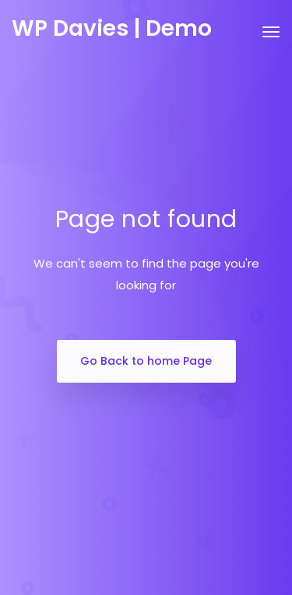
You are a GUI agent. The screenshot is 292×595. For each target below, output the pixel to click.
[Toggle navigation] (271, 40)
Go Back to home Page (146, 361)
